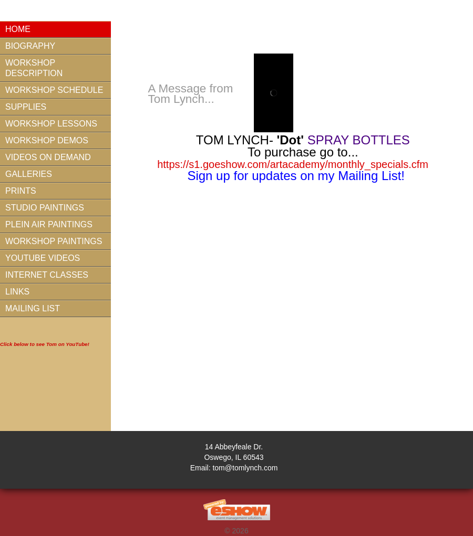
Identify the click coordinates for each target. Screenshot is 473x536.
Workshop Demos (46, 140)
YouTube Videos (42, 258)
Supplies (25, 106)
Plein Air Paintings (48, 224)
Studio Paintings (44, 207)
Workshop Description (34, 68)
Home (17, 29)
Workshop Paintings (53, 241)
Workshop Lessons (51, 123)
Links (17, 291)
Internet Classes (46, 274)
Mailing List (32, 308)
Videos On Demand (48, 157)
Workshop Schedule (54, 90)
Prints (20, 190)
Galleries (28, 174)
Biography (30, 45)
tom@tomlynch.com (244, 468)
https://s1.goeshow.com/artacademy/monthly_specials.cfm (292, 164)
